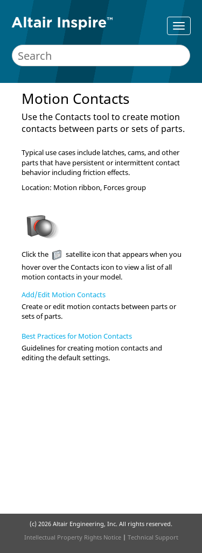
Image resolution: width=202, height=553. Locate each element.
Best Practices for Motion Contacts (77, 336)
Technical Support (153, 537)
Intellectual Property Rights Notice (72, 537)
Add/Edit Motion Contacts (64, 294)
